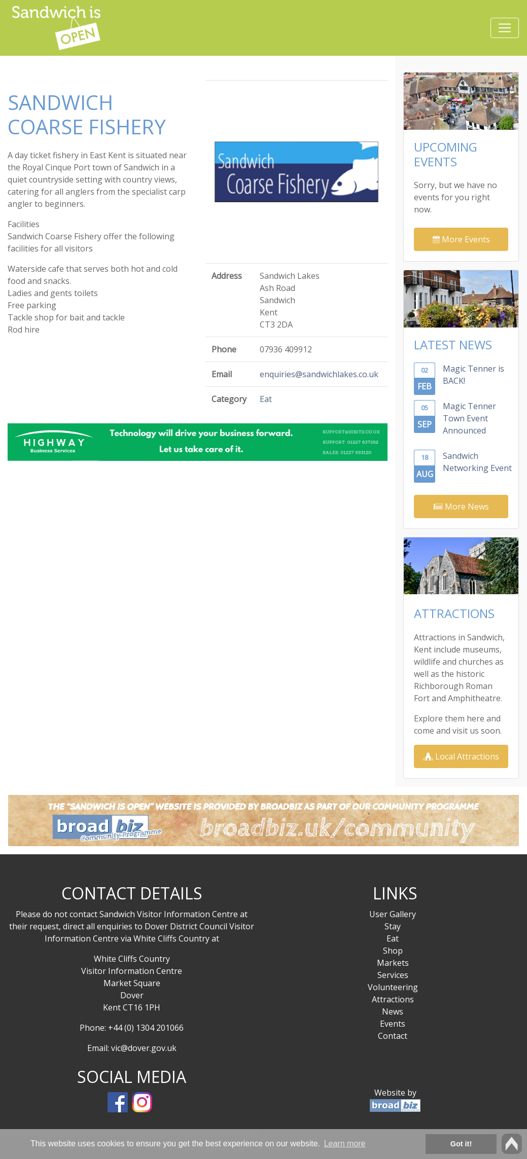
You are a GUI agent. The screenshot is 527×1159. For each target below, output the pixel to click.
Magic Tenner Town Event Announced (469, 418)
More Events (461, 239)
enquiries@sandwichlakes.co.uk (319, 374)
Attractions (393, 999)
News (392, 1011)
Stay (392, 926)
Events (392, 1023)
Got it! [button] (461, 1144)
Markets (393, 962)
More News (461, 506)
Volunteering (393, 987)
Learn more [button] (345, 1143)
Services (392, 975)
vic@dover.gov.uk (144, 1048)
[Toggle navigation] (504, 28)
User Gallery (392, 914)
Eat (266, 399)
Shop (393, 950)
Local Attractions (461, 756)
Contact (392, 1035)
